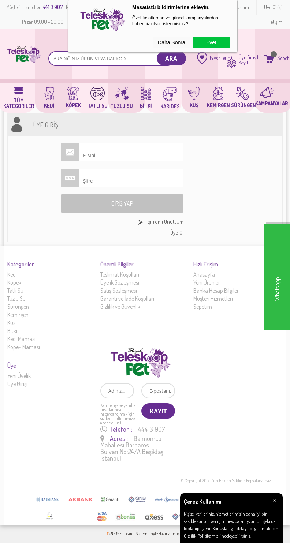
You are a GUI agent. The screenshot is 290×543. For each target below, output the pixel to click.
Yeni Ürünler (206, 282)
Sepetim (202, 306)
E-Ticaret (127, 533)
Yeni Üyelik (19, 375)
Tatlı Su (15, 290)
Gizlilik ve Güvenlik (120, 306)
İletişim (275, 22)
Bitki (12, 330)
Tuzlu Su (16, 298)
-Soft (113, 533)
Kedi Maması (21, 338)
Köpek (14, 282)
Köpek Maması (23, 347)
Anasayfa (204, 274)
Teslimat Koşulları (119, 274)
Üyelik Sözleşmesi (119, 282)
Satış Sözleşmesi (118, 290)
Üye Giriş (247, 57)
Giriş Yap (122, 203)
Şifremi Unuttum (164, 221)
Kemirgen (18, 314)
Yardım (242, 7)
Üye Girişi (273, 7)
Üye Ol (176, 232)
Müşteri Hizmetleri (213, 298)
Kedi (12, 274)
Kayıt (243, 62)
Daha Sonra (171, 42)
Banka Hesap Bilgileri (216, 290)
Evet (211, 42)
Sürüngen (18, 306)
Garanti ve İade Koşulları (127, 298)
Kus (11, 322)
